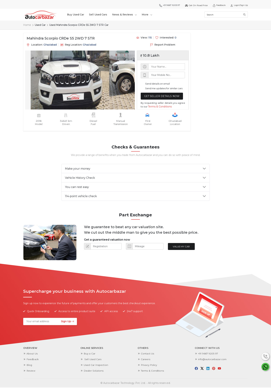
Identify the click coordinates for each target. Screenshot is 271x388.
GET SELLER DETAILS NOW (162, 96)
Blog (29, 365)
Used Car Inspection (96, 365)
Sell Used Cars (99, 14)
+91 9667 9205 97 (167, 5)
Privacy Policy (149, 365)
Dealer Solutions (94, 370)
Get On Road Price (194, 5)
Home (27, 25)
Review (31, 370)
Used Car (40, 25)
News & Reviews (125, 14)
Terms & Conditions (160, 106)
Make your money (77, 168)
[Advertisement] (216, 54)
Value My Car (181, 246)
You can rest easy (77, 187)
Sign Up (67, 321)
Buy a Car (89, 353)
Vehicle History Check (80, 177)
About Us (32, 353)
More (148, 14)
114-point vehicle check (81, 196)
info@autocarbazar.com (212, 359)
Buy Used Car (75, 14)
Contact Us (148, 353)
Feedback (217, 5)
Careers (145, 359)
